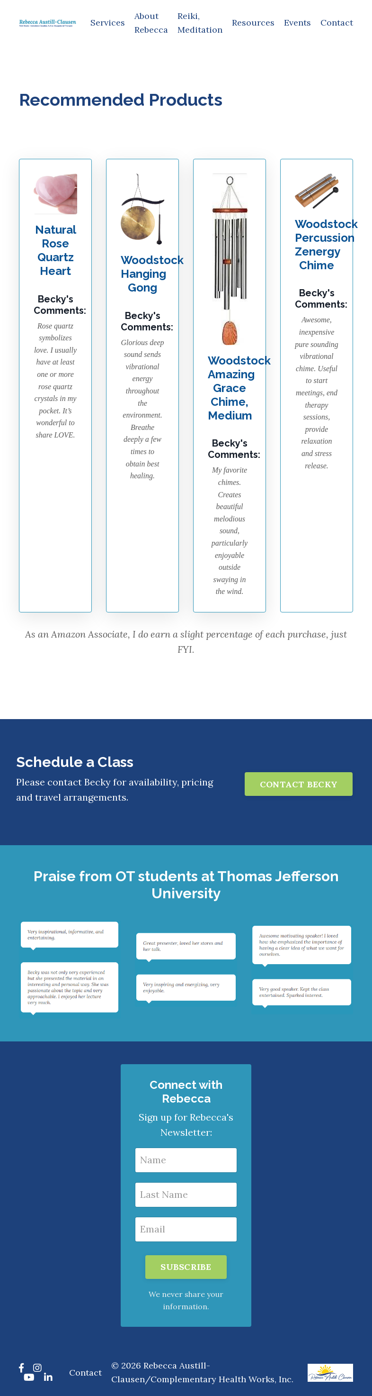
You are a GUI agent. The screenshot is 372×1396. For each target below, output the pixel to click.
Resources (253, 22)
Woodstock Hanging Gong (152, 273)
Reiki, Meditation (199, 22)
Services (107, 22)
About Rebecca (151, 22)
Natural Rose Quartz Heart (55, 250)
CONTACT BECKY (298, 784)
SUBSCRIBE (185, 1266)
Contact (336, 22)
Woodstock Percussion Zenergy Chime (326, 244)
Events (297, 22)
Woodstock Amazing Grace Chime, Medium (239, 388)
